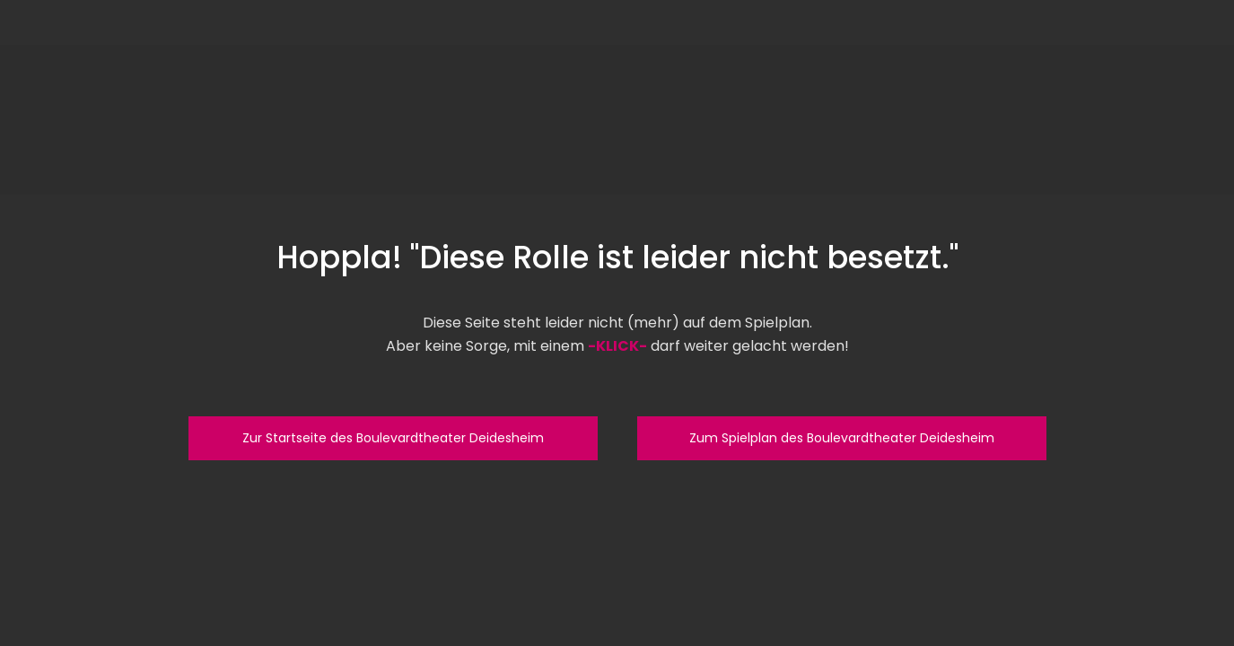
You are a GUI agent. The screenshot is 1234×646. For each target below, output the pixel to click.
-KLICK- (617, 346)
